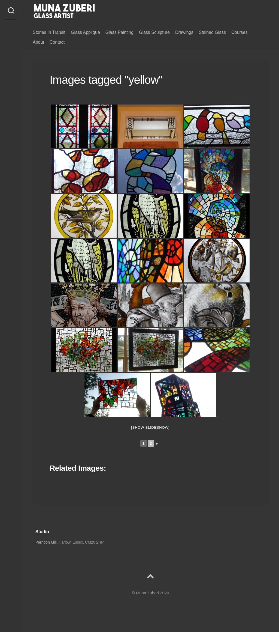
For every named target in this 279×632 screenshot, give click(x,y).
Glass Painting (119, 32)
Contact (57, 42)
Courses (239, 32)
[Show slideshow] (150, 428)
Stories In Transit (49, 32)
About (38, 42)
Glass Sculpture (154, 32)
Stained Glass (212, 32)
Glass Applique (85, 32)
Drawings (184, 32)
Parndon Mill (46, 542)
